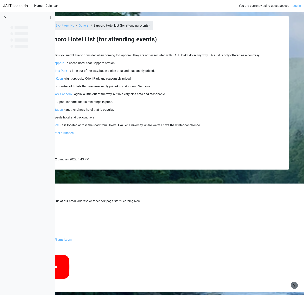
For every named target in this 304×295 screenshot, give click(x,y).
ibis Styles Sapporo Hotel (92, 106)
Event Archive (117, 25)
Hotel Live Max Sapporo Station (96, 114)
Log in (297, 6)
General (136, 25)
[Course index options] (50, 17)
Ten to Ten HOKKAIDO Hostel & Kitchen (102, 137)
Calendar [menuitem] (52, 6)
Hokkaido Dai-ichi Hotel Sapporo (97, 68)
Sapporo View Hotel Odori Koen (96, 83)
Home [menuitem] (38, 6)
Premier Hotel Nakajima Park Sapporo (101, 99)
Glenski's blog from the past (90, 211)
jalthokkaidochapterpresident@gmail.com (101, 239)
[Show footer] (294, 285)
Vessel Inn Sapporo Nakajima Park (98, 75)
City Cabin (82, 153)
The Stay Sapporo (87, 145)
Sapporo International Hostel (94, 130)
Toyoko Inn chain (92, 91)
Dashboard (95, 25)
